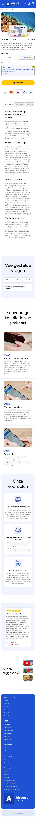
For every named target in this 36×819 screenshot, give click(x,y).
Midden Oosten (8, 757)
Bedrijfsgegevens (9, 780)
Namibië (6, 716)
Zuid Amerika (8, 760)
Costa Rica (7, 713)
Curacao (6, 710)
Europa (6, 754)
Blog (5, 771)
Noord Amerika (8, 763)
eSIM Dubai (7, 736)
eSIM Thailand (8, 733)
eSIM (9, 57)
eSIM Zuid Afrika (9, 730)
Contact (6, 774)
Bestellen (18, 83)
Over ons (6, 777)
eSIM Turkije (7, 739)
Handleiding (29, 104)
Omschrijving (9, 104)
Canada (6, 700)
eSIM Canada (8, 727)
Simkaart (8, 10)
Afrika (5, 747)
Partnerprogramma (9, 783)
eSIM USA (7, 724)
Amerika (6, 704)
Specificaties (19, 104)
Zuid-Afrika (7, 707)
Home (3, 10)
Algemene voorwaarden (11, 789)
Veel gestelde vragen (10, 786)
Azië (5, 751)
